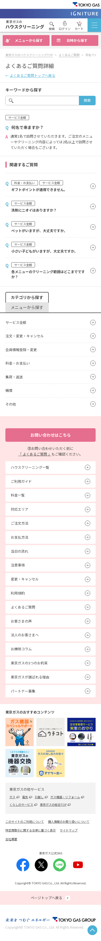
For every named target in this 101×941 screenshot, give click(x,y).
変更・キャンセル (25, 579)
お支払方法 (19, 537)
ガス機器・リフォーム (65, 797)
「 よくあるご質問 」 (34, 454)
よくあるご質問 (23, 607)
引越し (39, 797)
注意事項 (18, 565)
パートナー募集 (23, 691)
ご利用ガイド (21, 481)
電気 (25, 797)
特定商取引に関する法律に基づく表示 (30, 830)
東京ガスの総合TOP (53, 804)
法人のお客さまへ (25, 634)
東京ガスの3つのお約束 (29, 662)
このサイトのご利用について (24, 821)
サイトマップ (69, 830)
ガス (12, 797)
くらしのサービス (21, 804)
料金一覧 (18, 495)
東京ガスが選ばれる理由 (30, 677)
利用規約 (18, 593)
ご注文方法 (19, 523)
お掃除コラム (21, 648)
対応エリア (19, 509)
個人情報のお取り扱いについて (68, 821)
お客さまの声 (21, 621)
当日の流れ (19, 551)
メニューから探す (29, 40)
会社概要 (11, 839)
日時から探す (77, 40)
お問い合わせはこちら (50, 435)
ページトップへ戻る (50, 898)
